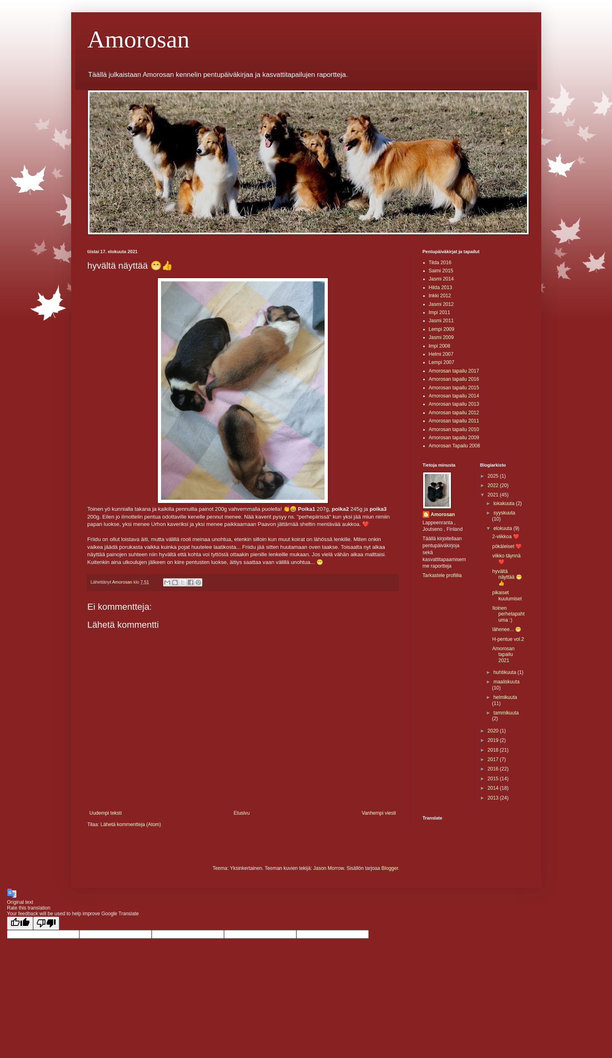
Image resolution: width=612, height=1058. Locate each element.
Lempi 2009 (442, 329)
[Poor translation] (46, 923)
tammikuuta (506, 713)
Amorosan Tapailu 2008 (454, 446)
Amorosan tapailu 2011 (454, 421)
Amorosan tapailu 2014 (454, 396)
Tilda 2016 (440, 262)
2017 (494, 759)
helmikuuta (505, 697)
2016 (494, 769)
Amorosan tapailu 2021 (503, 654)
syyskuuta (504, 513)
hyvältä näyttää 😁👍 (507, 577)
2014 (494, 788)
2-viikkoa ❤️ (505, 536)
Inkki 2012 (440, 296)
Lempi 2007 (442, 362)
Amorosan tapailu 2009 (454, 437)
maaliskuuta (506, 682)
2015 (494, 779)
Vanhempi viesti (379, 813)
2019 (494, 740)
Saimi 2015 (441, 271)
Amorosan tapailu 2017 (454, 371)
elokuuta (503, 528)
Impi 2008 (440, 346)
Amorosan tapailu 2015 (454, 388)
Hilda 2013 (440, 287)
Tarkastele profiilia (442, 575)
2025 (494, 476)
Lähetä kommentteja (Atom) (131, 824)
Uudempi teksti (106, 813)
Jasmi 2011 (441, 320)
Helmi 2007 (441, 354)
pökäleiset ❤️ (507, 546)
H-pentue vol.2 (508, 639)
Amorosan (138, 39)
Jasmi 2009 (441, 337)
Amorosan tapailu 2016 (454, 379)
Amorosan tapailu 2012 (454, 413)
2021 (494, 495)
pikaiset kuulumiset (507, 595)
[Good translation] (20, 923)
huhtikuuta (505, 672)
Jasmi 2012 (441, 304)
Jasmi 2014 (441, 279)
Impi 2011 (440, 312)
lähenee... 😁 (506, 629)
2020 (494, 731)
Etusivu (242, 813)
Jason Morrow (328, 868)
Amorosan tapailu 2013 (454, 404)
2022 (494, 485)
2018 (494, 750)
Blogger (389, 868)
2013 (494, 798)
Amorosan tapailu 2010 (454, 429)
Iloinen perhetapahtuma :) (508, 614)
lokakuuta (504, 503)
